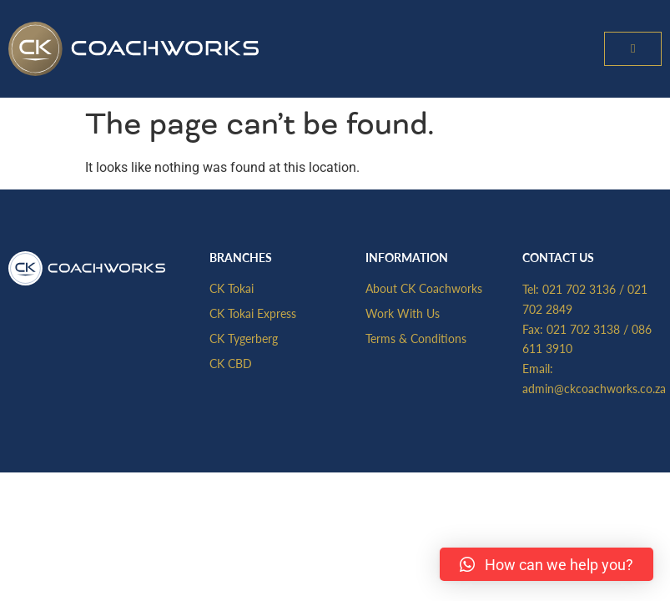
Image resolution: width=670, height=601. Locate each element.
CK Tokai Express (252, 313)
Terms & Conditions (415, 338)
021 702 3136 (579, 288)
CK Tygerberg (243, 338)
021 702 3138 (583, 329)
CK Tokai (231, 288)
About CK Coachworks (423, 288)
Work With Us (402, 313)
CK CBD (230, 363)
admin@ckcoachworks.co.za (594, 388)
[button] (633, 49)
